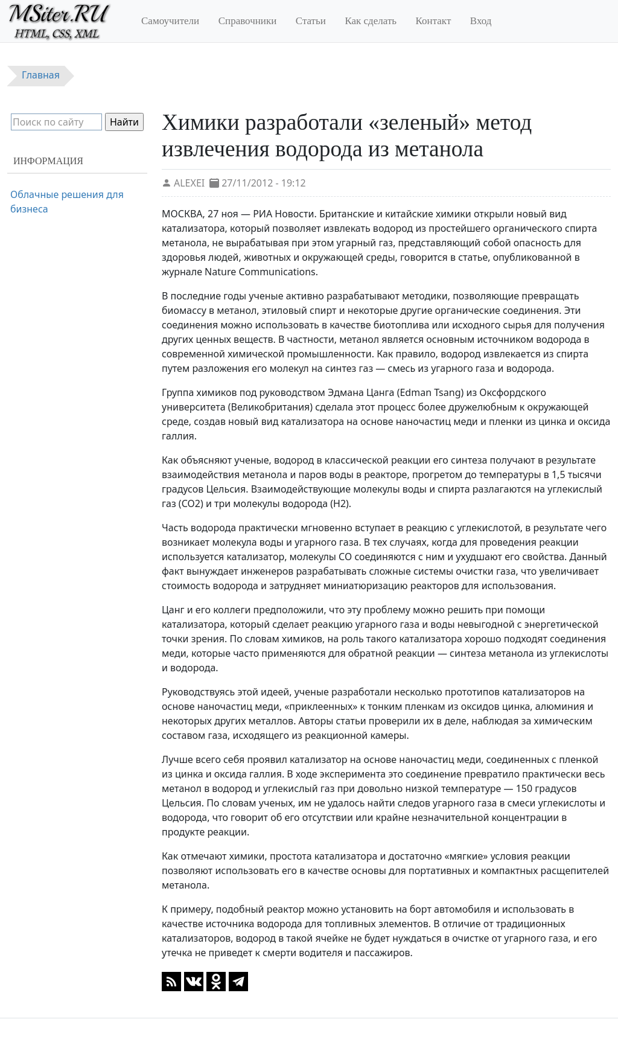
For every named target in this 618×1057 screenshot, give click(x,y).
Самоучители (170, 21)
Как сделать (371, 21)
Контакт (433, 21)
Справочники (247, 21)
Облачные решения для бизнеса (67, 202)
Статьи (311, 21)
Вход (481, 21)
